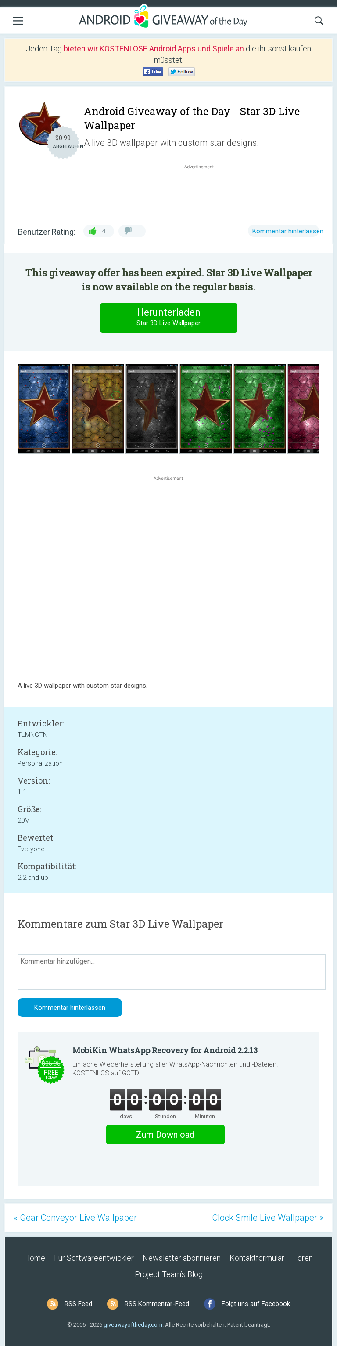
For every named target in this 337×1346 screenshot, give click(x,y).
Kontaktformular (256, 1258)
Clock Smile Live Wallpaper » (267, 1217)
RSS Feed (78, 1304)
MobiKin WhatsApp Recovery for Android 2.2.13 (165, 1050)
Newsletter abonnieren (182, 1258)
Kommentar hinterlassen (287, 231)
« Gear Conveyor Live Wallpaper (75, 1217)
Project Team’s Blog (169, 1274)
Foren (303, 1258)
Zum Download (165, 1134)
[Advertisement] (203, 192)
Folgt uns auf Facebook (256, 1304)
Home (34, 1258)
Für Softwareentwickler (94, 1258)
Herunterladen (168, 317)
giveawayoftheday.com (133, 1324)
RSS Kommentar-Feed (157, 1304)
